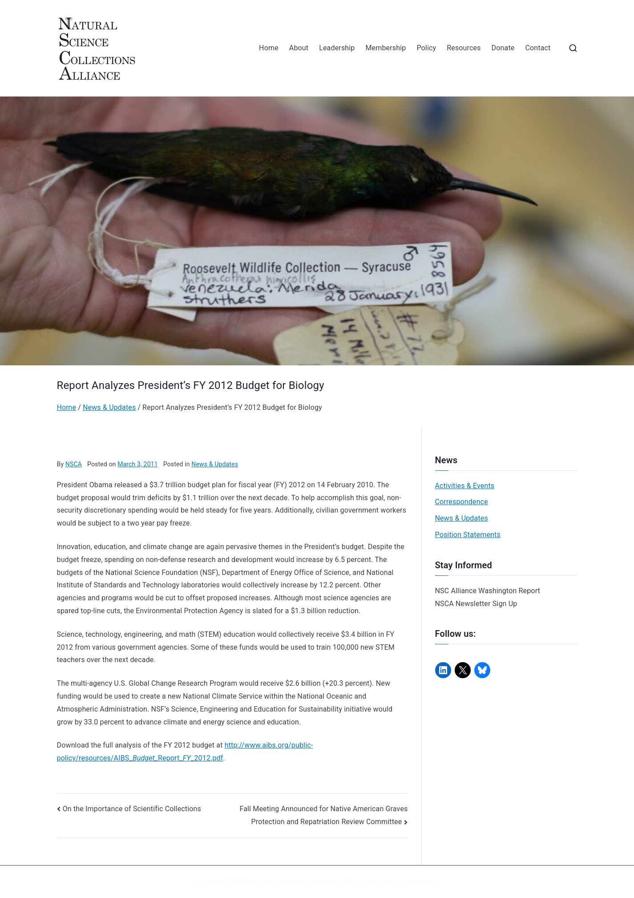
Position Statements (468, 534)
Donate (503, 48)
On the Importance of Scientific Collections (132, 809)
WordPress (426, 881)
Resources (464, 48)
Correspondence (461, 502)
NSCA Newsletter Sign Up (476, 603)
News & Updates (214, 464)
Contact (537, 48)
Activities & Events (465, 485)
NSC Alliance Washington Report (488, 591)
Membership (385, 48)
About (298, 48)
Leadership (337, 48)
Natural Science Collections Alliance (293, 881)
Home (269, 48)
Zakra (389, 881)
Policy (426, 48)
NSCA (73, 464)
